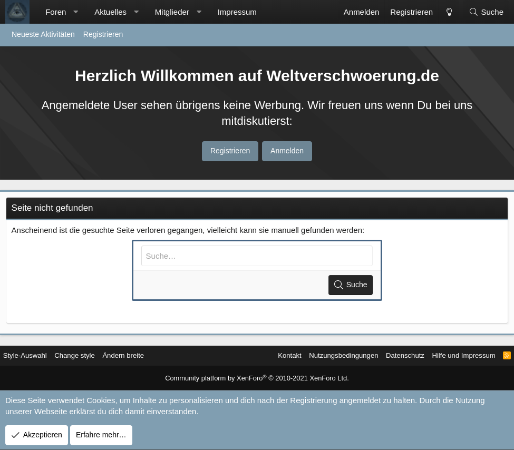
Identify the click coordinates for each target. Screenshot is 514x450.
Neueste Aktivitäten (43, 34)
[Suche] (486, 12)
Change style (86, 355)
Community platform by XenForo (257, 379)
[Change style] (448, 12)
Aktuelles (110, 11)
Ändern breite (137, 355)
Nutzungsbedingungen (326, 355)
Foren (55, 11)
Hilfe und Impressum (453, 355)
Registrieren (103, 34)
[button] (75, 12)
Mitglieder (172, 11)
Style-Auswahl (33, 355)
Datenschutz (391, 355)
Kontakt (268, 355)
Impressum (237, 11)
